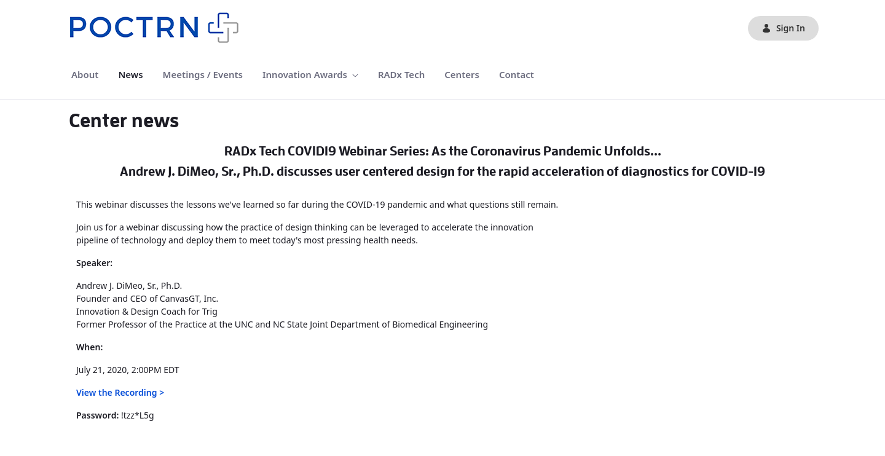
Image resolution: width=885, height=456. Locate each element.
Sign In (783, 28)
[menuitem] (84, 74)
